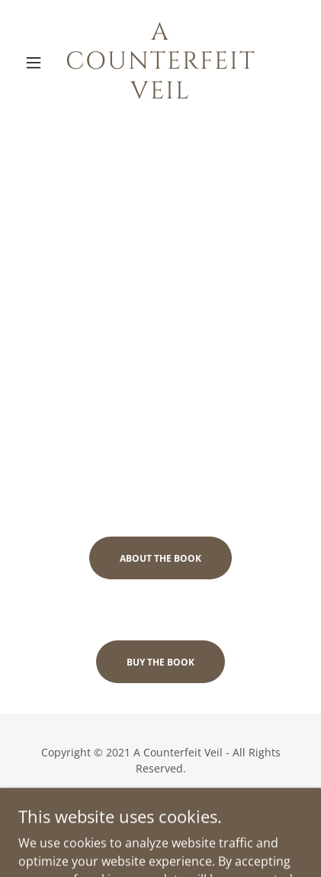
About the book (160, 558)
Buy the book (160, 662)
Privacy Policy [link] (161, 812)
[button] (39, 62)
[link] (160, 62)
